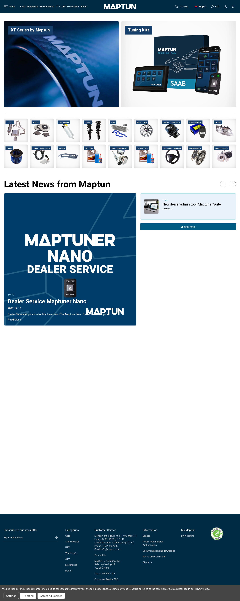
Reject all (28, 596)
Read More (14, 319)
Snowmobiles (72, 541)
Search (181, 6)
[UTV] (63, 6)
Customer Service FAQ (106, 579)
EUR (215, 6)
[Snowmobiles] (47, 6)
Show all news (188, 226)
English (200, 6)
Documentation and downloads (159, 550)
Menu (9, 6)
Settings (11, 596)
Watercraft (70, 553)
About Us (147, 562)
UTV (67, 547)
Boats (68, 570)
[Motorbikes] (73, 6)
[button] (233, 184)
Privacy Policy (202, 588)
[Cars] (22, 6)
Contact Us (100, 555)
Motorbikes (71, 564)
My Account (187, 535)
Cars (67, 535)
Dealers (146, 535)
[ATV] (58, 6)
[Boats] (84, 6)
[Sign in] (225, 6)
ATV (67, 559)
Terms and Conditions (154, 556)
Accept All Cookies (51, 596)
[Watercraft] (32, 6)
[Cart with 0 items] (233, 6)
